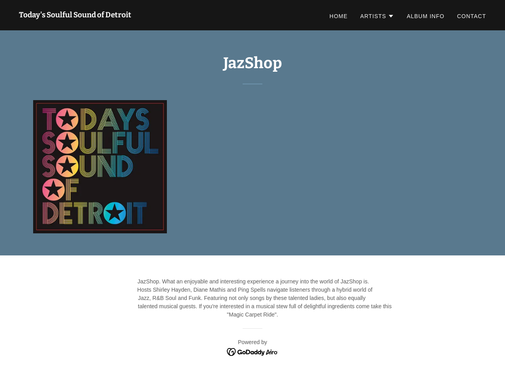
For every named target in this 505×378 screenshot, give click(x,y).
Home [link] (338, 16)
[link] (75, 15)
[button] (377, 16)
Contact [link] (471, 16)
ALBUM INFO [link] (426, 16)
